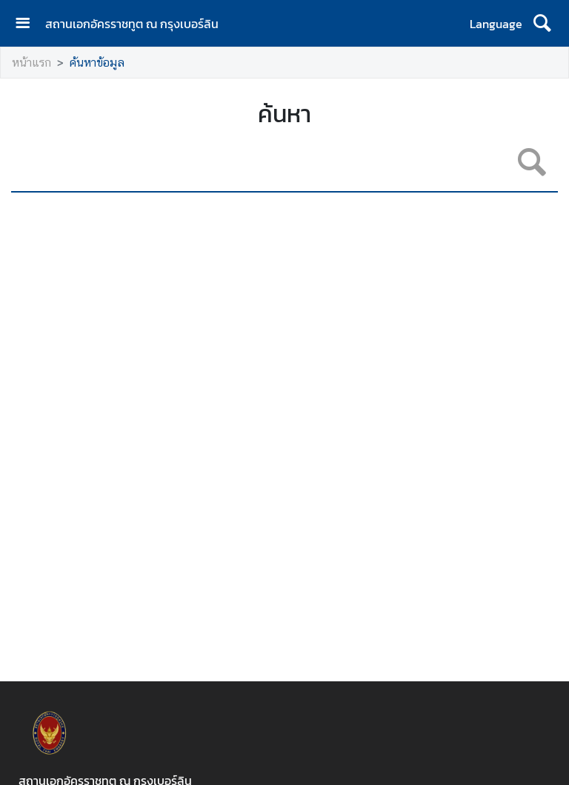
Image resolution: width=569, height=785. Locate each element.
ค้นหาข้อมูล (97, 63)
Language (496, 24)
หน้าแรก (31, 63)
